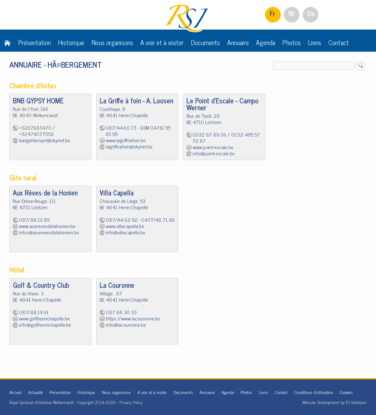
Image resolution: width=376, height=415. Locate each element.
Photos (291, 42)
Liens (314, 42)
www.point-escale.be (213, 147)
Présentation (34, 42)
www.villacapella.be (125, 226)
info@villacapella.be (125, 232)
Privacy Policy (131, 402)
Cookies (346, 392)
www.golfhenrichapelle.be (44, 318)
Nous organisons (112, 42)
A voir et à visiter (162, 42)
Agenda (265, 42)
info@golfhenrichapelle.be (45, 324)
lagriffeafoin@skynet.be (129, 146)
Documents (205, 42)
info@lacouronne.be (126, 324)
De (311, 13)
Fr (272, 13)
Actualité (35, 392)
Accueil (15, 392)
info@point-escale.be (214, 153)
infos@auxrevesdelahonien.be (49, 232)
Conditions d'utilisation (313, 392)
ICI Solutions (356, 402)
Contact (338, 42)
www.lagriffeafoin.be (126, 140)
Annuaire (238, 42)
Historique (71, 42)
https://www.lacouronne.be (133, 318)
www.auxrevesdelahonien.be (47, 226)
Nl (291, 13)
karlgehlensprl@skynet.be (44, 140)
